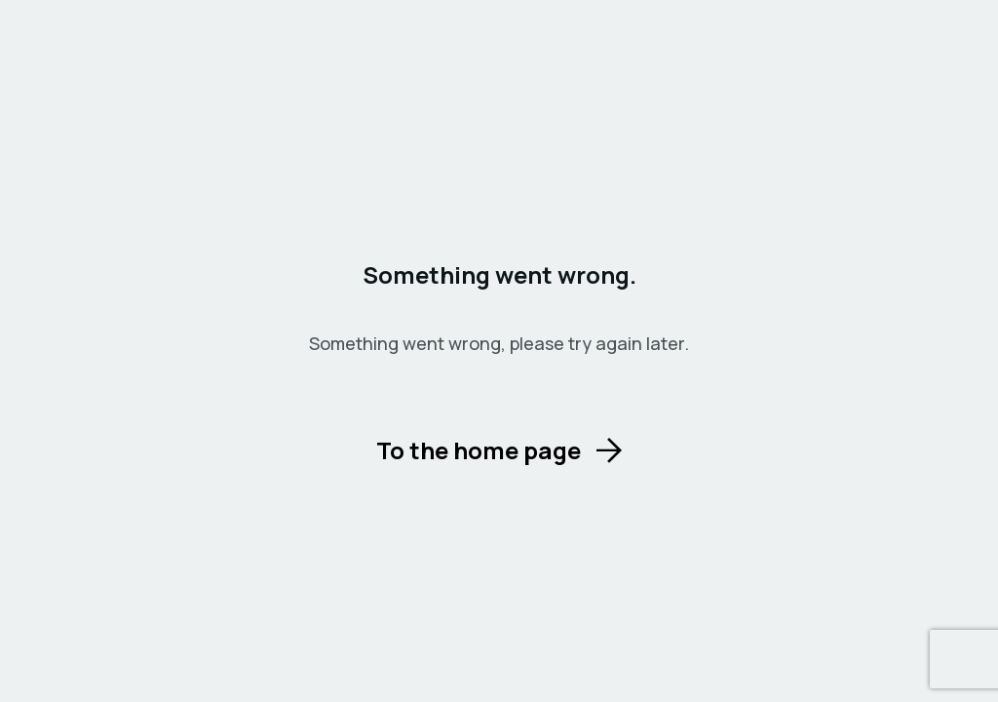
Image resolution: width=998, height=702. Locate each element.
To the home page (478, 450)
